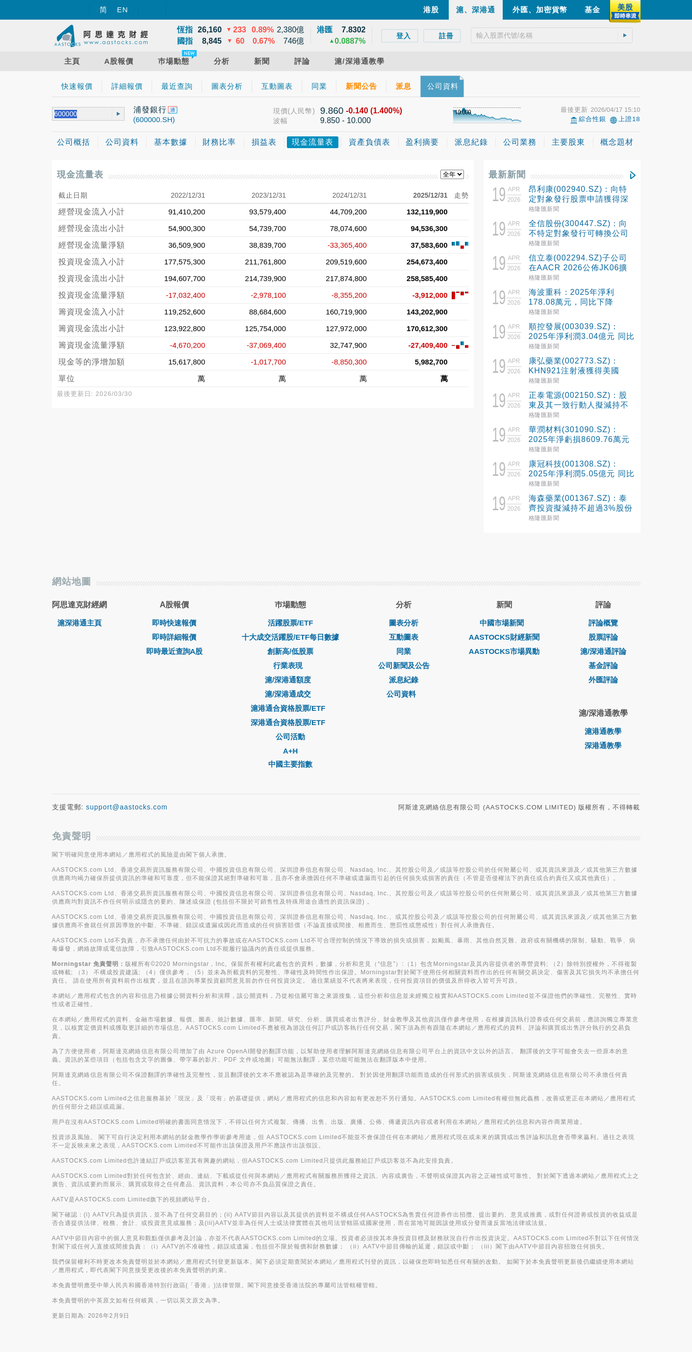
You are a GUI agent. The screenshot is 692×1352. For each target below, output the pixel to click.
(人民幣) (301, 111)
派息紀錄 (403, 687)
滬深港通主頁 (79, 630)
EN (122, 9)
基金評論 (603, 673)
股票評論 (603, 644)
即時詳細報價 (174, 644)
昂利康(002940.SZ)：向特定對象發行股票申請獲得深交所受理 (579, 199)
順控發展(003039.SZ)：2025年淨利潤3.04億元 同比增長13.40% (582, 336)
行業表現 (290, 673)
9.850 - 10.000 (345, 120)
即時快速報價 (174, 630)
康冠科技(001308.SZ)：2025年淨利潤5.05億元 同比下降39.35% (582, 474)
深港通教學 (603, 753)
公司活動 (290, 744)
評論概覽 (603, 630)
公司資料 (403, 701)
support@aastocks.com (127, 814)
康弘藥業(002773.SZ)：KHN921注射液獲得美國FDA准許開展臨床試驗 (574, 371)
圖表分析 (403, 630)
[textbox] (552, 35)
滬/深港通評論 (603, 658)
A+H (290, 758)
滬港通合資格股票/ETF (291, 715)
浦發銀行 (150, 109)
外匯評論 (603, 687)
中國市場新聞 (504, 630)
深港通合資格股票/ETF (291, 730)
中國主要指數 (290, 771)
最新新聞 (507, 175)
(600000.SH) (154, 119)
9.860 (332, 110)
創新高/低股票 (290, 658)
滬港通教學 (603, 738)
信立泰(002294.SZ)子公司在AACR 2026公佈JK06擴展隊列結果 (578, 268)
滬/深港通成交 (290, 701)
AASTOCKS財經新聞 (504, 644)
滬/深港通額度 (290, 687)
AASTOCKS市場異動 (504, 658)
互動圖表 (403, 644)
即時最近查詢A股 (174, 658)
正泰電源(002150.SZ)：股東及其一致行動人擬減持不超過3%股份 (579, 405)
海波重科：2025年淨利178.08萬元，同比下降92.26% (572, 302)
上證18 (629, 119)
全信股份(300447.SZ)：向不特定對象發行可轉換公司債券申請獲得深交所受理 (579, 233)
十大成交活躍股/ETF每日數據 (290, 644)
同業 (403, 658)
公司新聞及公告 (404, 673)
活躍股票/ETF (290, 630)
